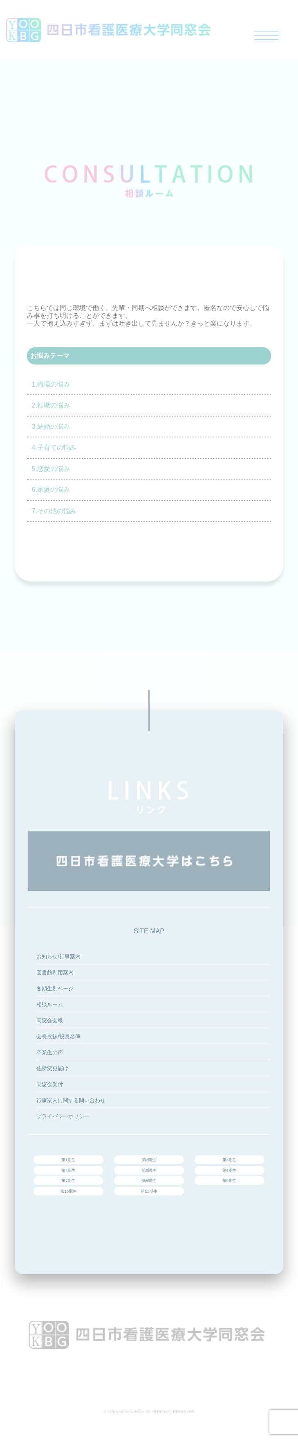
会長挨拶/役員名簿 (58, 1036)
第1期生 (68, 1159)
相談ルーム (49, 1004)
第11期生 (149, 1191)
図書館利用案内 (55, 972)
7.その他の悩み (54, 510)
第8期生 (149, 1180)
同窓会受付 (49, 1084)
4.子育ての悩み (54, 447)
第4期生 (68, 1170)
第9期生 (229, 1180)
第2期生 (149, 1159)
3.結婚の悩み (51, 426)
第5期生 (149, 1170)
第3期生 (229, 1159)
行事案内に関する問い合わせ (70, 1100)
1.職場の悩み (51, 384)
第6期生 (229, 1170)
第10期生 (68, 1191)
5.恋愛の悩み (51, 468)
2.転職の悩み (51, 405)
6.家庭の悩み (51, 489)
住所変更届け (52, 1068)
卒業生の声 (49, 1052)
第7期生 (68, 1180)
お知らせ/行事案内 (58, 956)
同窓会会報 (49, 1020)
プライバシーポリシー (63, 1116)
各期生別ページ (55, 988)
